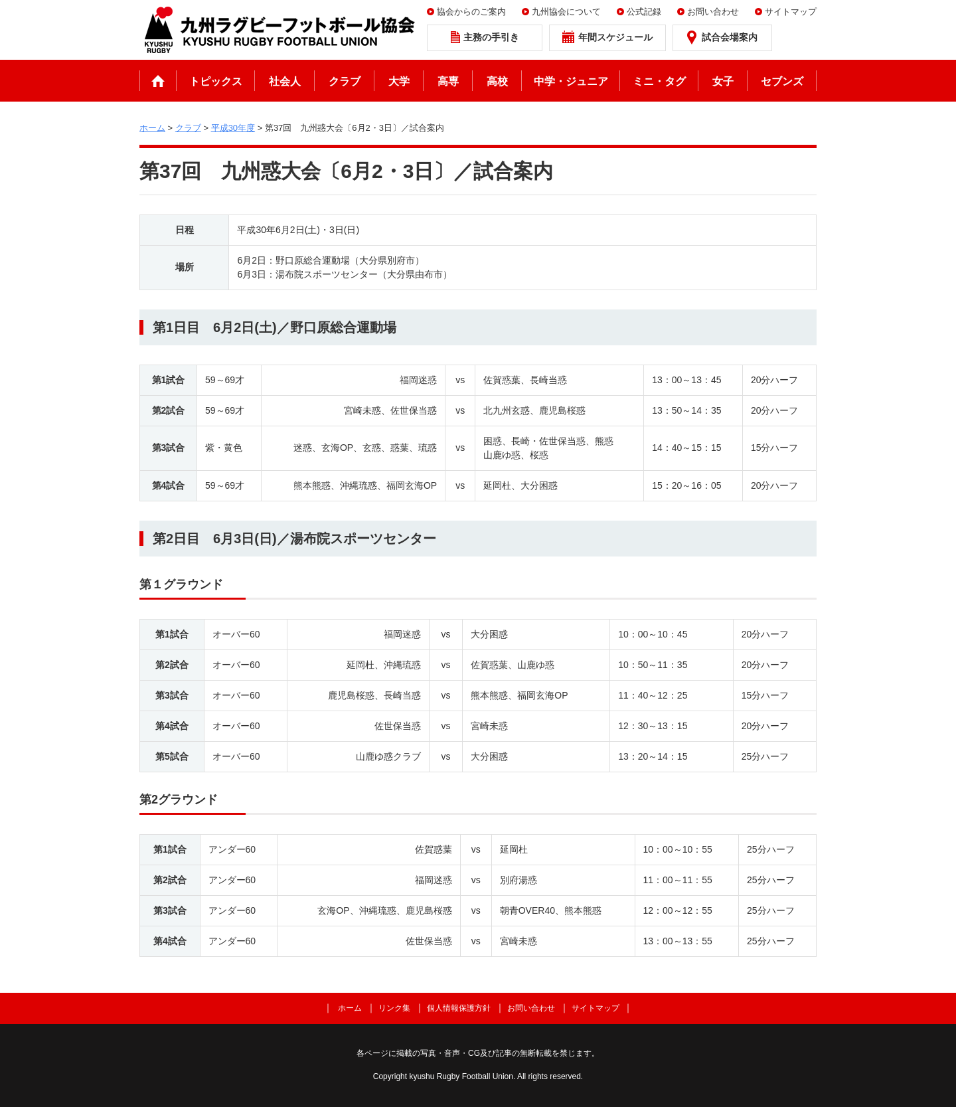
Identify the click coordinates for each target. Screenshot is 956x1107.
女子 (723, 81)
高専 (448, 81)
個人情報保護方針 (459, 1008)
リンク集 (394, 1008)
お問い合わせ (713, 11)
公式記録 (644, 11)
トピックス (215, 81)
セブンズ (782, 81)
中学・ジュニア (571, 81)
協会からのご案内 (471, 11)
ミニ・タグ (659, 81)
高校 (497, 81)
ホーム (158, 80)
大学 (399, 81)
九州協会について (566, 11)
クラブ (344, 81)
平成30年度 (233, 128)
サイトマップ (791, 11)
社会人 (285, 81)
